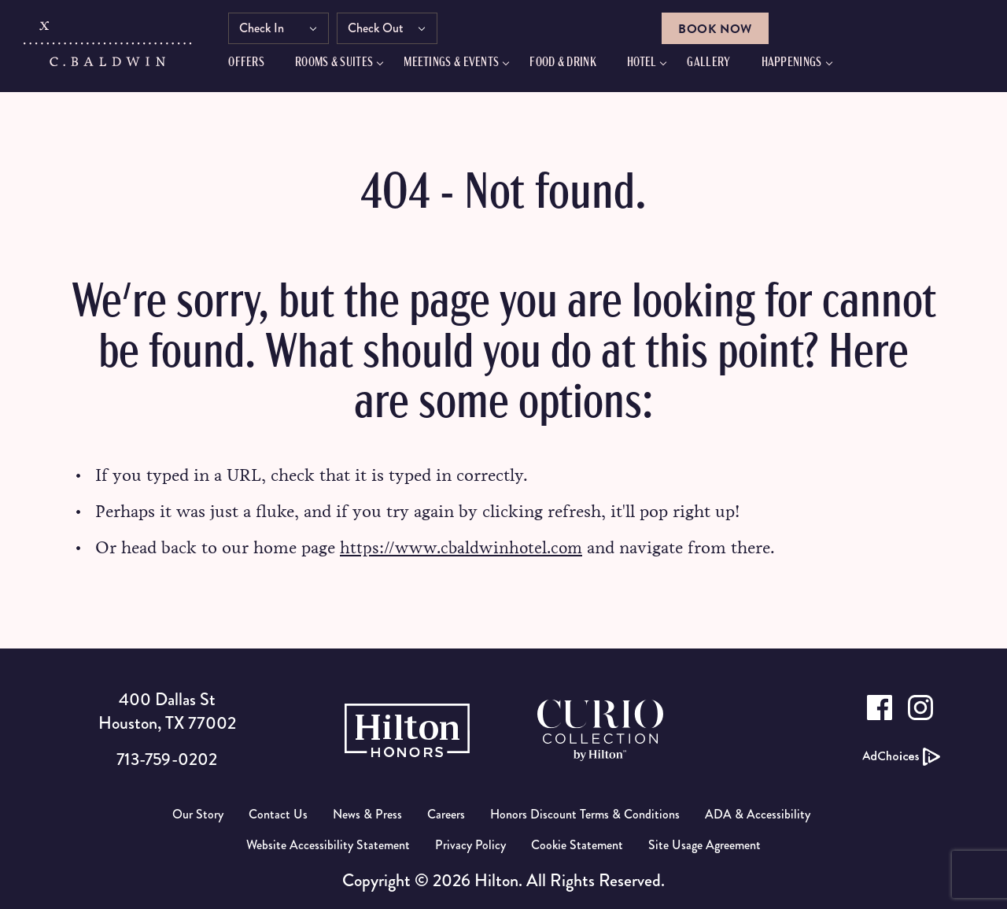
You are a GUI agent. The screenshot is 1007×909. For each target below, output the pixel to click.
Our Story (197, 814)
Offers (256, 65)
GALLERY (718, 65)
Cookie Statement (577, 845)
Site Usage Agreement (704, 845)
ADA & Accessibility (757, 814)
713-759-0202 (167, 759)
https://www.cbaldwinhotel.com (463, 547)
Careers (446, 814)
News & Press (367, 814)
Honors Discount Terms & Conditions (585, 814)
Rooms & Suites (343, 65)
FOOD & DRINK (572, 65)
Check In (271, 29)
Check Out (385, 29)
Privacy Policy (470, 845)
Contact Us (278, 814)
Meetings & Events (460, 65)
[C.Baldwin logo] (109, 50)
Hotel (651, 65)
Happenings (800, 65)
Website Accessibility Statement (328, 845)
